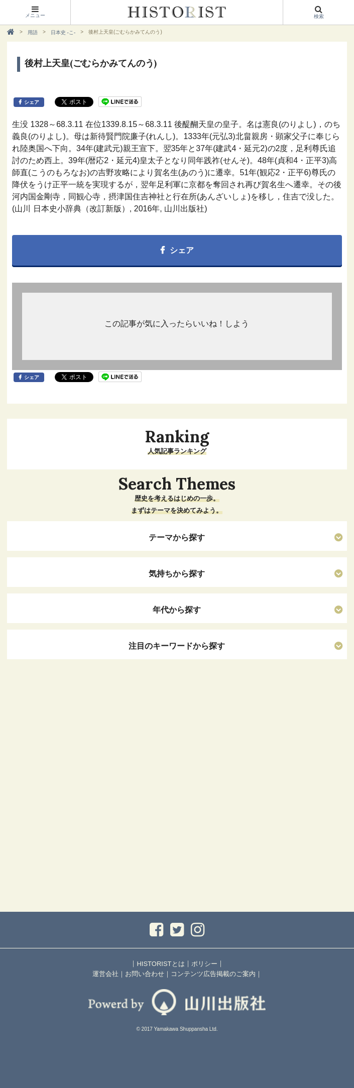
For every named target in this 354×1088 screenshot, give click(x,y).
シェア (31, 102)
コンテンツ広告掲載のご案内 (213, 974)
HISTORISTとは (160, 964)
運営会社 (105, 974)
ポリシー (204, 964)
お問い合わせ (144, 974)
